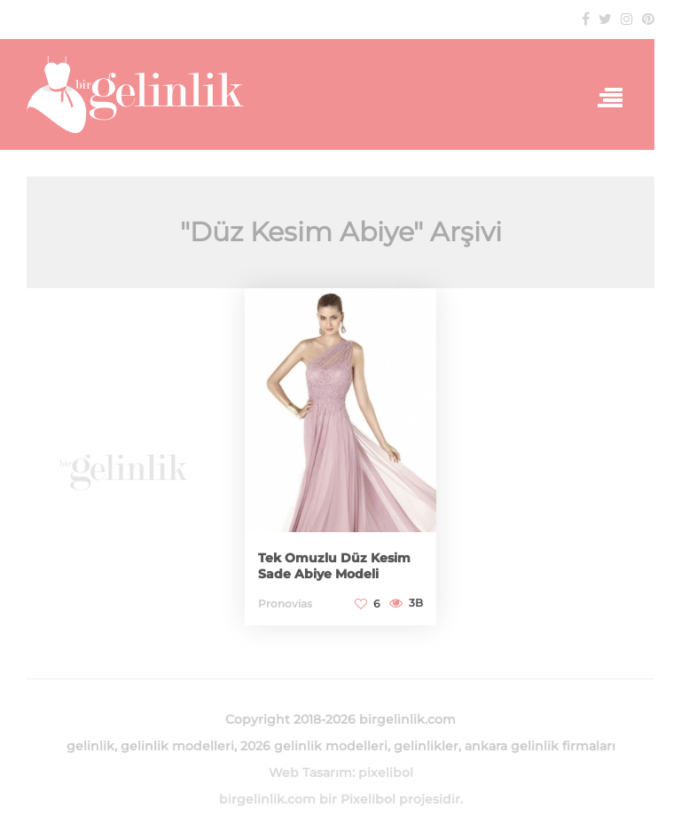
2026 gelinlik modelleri (313, 746)
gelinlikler (426, 746)
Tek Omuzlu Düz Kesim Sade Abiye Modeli (334, 566)
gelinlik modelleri (177, 746)
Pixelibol (367, 799)
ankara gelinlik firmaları (540, 746)
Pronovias (285, 603)
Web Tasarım (310, 772)
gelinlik (90, 746)
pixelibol (385, 772)
